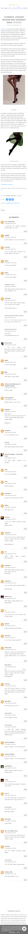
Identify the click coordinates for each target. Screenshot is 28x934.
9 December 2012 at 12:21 (10, 625)
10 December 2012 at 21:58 (10, 848)
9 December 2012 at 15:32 (10, 637)
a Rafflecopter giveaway (7, 184)
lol (5, 551)
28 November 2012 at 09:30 (10, 534)
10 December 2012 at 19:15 (10, 744)
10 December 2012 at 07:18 (10, 666)
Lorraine (7, 247)
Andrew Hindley (9, 742)
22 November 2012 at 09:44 (10, 387)
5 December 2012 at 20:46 (10, 582)
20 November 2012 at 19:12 (10, 249)
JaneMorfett (8, 766)
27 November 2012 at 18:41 (10, 519)
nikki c (7, 505)
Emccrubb (7, 701)
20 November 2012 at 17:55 (10, 237)
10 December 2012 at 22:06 (10, 861)
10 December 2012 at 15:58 (10, 726)
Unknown (7, 430)
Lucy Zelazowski (9, 221)
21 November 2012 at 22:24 (10, 362)
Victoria (7, 517)
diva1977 (7, 624)
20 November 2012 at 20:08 (10, 262)
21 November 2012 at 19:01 (10, 331)
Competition (10, 203)
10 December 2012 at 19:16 (10, 756)
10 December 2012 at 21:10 (10, 781)
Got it (18, 932)
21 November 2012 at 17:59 (10, 300)
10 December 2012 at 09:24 (10, 685)
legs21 (6, 360)
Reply (25, 231)
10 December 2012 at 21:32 (10, 809)
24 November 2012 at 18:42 (10, 457)
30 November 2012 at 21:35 (10, 553)
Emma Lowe (8, 596)
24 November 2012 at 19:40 (10, 471)
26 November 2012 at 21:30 (10, 507)
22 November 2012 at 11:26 (10, 399)
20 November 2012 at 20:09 (10, 274)
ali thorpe (8, 298)
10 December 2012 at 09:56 (10, 703)
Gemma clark (8, 872)
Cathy (6, 779)
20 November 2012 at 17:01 (10, 223)
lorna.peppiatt (9, 397)
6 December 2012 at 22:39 (10, 598)
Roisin (6, 261)
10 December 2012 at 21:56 (10, 832)
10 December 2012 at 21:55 (10, 820)
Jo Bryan (7, 684)
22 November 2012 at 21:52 (10, 432)
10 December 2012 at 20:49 (10, 767)
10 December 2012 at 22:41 (10, 873)
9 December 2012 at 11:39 (10, 612)
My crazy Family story (11, 831)
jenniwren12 (8, 343)
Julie (6, 469)
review (17, 203)
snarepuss (8, 819)
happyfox (7, 409)
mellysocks (8, 647)
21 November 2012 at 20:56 (10, 344)
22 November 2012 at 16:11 (10, 411)
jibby (6, 372)
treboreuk (7, 493)
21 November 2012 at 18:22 (10, 317)
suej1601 (7, 235)
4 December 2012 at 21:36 (10, 567)
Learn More (12, 932)
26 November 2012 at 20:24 (10, 495)
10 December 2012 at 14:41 (10, 715)
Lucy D (7, 793)
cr (5, 610)
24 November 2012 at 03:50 (10, 444)
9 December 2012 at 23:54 (10, 649)
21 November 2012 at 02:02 (10, 286)
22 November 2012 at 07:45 (10, 374)
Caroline (7, 846)
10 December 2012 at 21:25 (10, 795)
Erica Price (8, 665)
